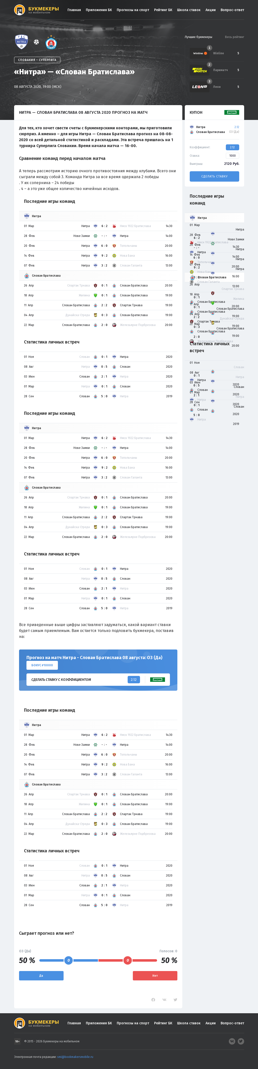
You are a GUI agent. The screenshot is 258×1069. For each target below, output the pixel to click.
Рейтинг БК (163, 10)
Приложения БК (99, 10)
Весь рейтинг (234, 37)
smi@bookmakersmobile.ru (75, 1057)
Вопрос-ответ (232, 10)
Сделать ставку (214, 176)
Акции (211, 10)
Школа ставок (189, 10)
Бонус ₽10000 (42, 665)
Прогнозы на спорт (133, 10)
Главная (74, 10)
